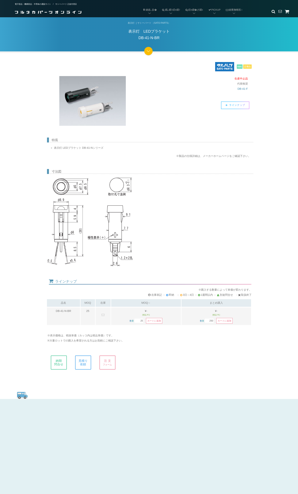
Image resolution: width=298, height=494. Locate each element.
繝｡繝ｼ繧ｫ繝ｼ (169, 6)
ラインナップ (235, 105)
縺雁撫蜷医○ (233, 6)
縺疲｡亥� (149, 9)
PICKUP (214, 9)
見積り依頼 (86, 362)
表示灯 (131, 23)
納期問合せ (61, 362)
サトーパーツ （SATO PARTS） (153, 23)
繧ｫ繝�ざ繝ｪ (193, 6)
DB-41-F (243, 88)
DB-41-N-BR (63, 310)
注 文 (110, 362)
